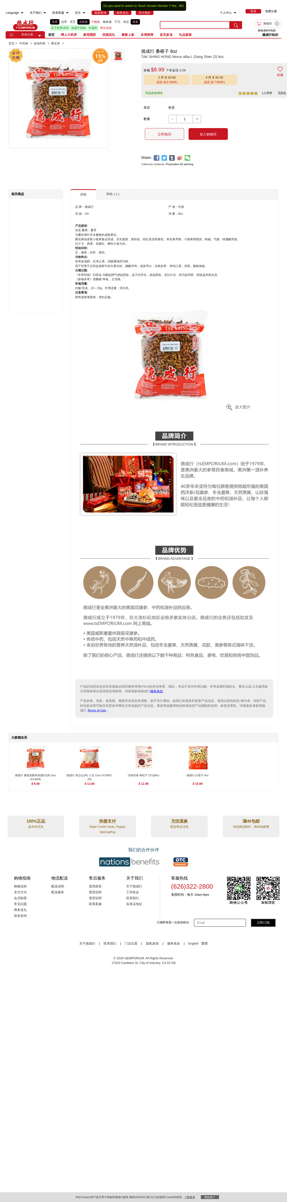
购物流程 (20, 886)
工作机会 (132, 892)
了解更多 (189, 1197)
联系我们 (132, 898)
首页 (51, 35)
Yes (174, 6)
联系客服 (95, 904)
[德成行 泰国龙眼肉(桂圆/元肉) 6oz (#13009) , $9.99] (35, 776)
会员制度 (20, 898)
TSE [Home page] (25, 25)
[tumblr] (172, 158)
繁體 (204, 943)
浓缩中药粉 (78, 28)
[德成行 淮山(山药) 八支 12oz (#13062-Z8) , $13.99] (89, 776)
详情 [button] (83, 194)
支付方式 (20, 892)
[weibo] (180, 158)
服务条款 (156, 691)
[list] (101, 25)
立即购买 (164, 134)
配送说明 (57, 886)
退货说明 (95, 898)
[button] (39, 36)
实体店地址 (134, 904)
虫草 (64, 22)
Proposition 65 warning (179, 164)
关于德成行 (134, 886)
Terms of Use (96, 710)
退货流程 (95, 892)
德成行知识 (270, 35)
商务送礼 (20, 910)
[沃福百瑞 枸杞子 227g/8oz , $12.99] (143, 776)
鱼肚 (126, 22)
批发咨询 (20, 916)
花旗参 (83, 22)
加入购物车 (208, 134)
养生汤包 (106, 28)
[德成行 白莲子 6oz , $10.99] (197, 776)
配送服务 (57, 892)
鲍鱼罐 (107, 22)
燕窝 (55, 22)
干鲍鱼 (95, 22)
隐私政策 (152, 943)
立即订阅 (263, 922)
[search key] (195, 25)
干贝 (117, 22)
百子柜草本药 (60, 28)
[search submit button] (236, 25)
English (193, 943)
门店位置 (131, 943)
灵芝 (73, 22)
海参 (135, 22)
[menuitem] (22, 12)
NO (181, 6)
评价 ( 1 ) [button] (112, 194)
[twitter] (164, 158)
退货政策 (95, 886)
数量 (147, 119)
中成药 (92, 28)
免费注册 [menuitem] (271, 11)
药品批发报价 (154, 93)
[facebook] (156, 158)
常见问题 (20, 904)
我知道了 (210, 1197)
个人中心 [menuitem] (226, 12)
